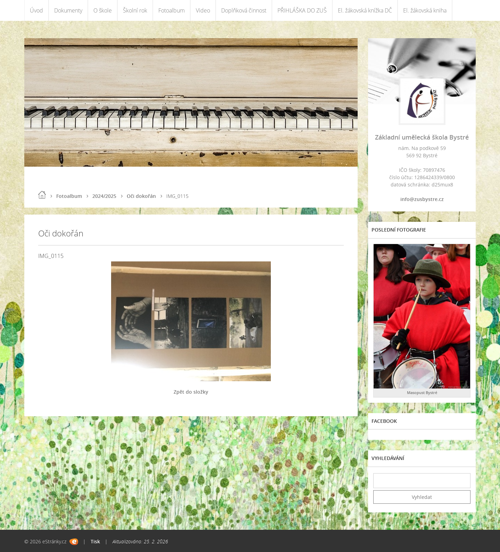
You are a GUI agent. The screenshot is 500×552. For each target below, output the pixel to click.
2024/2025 (104, 196)
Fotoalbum (171, 10)
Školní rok (135, 10)
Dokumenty (68, 10)
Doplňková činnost (243, 10)
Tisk (95, 541)
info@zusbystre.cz (422, 199)
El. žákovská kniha (425, 10)
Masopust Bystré (422, 392)
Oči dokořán (141, 196)
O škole (102, 10)
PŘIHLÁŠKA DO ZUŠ (302, 10)
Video (203, 10)
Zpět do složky (191, 391)
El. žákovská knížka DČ (365, 10)
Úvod (36, 10)
